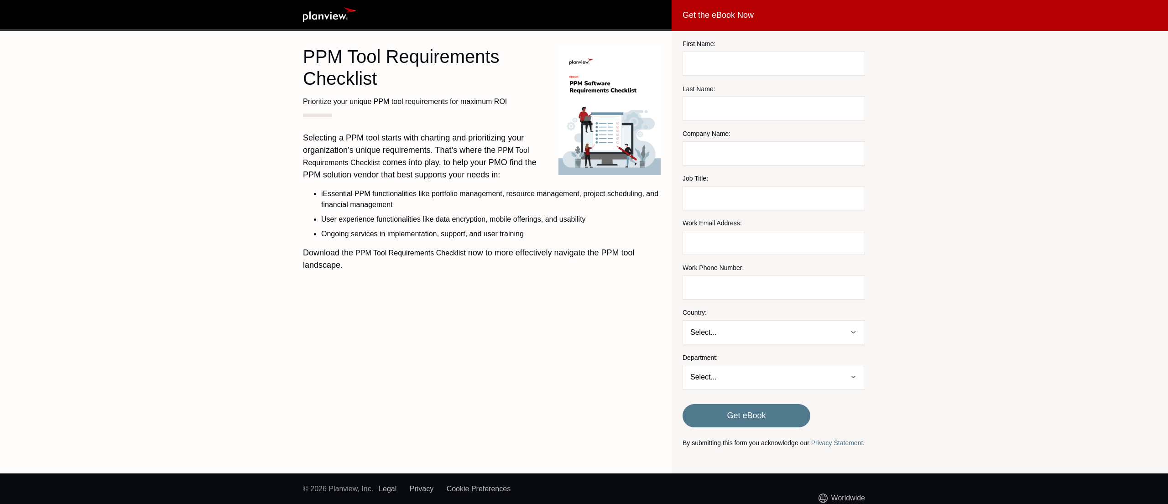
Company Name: (706, 133)
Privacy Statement (837, 443)
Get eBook (746, 415)
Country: (695, 312)
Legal (387, 489)
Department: (700, 357)
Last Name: (699, 89)
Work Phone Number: (713, 267)
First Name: (699, 43)
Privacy (421, 489)
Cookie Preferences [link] (479, 489)
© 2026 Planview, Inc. (338, 489)
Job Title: (695, 178)
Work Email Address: (712, 223)
